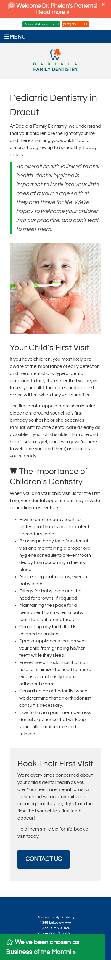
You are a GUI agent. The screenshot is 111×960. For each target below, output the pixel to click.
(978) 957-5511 (75, 24)
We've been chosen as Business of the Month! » (42, 947)
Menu (14, 37)
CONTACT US (43, 859)
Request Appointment (41, 24)
